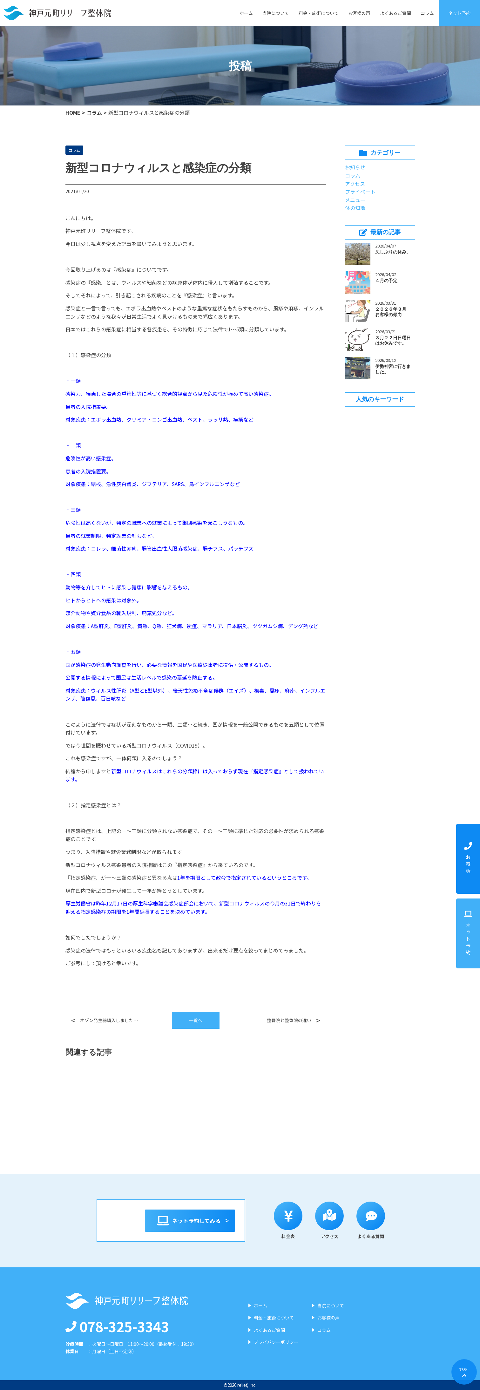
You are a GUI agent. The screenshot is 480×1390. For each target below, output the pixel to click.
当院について (275, 13)
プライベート (360, 191)
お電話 (468, 858)
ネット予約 (459, 13)
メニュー (355, 200)
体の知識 (355, 208)
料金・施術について (319, 13)
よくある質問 (375, 1220)
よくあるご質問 (395, 13)
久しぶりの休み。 (393, 251)
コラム (427, 13)
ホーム (246, 13)
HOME (72, 112)
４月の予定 (386, 280)
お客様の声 (359, 13)
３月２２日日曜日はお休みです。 (393, 340)
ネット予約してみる (190, 1220)
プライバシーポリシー (276, 1342)
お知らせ (355, 167)
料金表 (292, 1220)
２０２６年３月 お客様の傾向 (393, 312)
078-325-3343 (117, 1326)
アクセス (355, 183)
